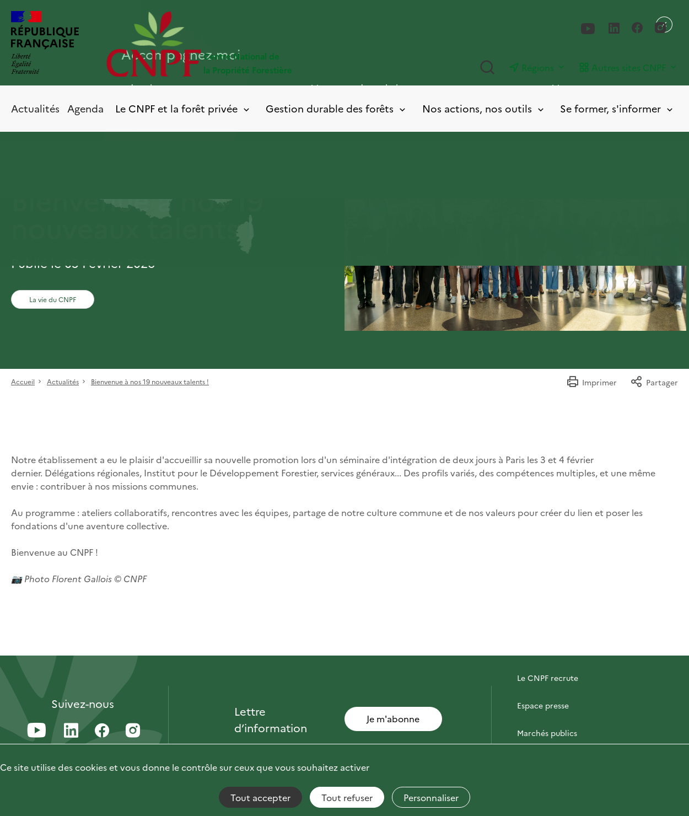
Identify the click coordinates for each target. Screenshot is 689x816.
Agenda (85, 108)
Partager (654, 382)
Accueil (23, 381)
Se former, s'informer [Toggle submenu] (617, 109)
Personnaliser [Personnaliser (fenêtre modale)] (431, 797)
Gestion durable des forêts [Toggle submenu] (336, 109)
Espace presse (543, 705)
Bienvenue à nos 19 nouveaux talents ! (150, 381)
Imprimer (591, 382)
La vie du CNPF (52, 299)
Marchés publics (547, 732)
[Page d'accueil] (225, 44)
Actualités (35, 108)
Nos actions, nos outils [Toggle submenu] (484, 109)
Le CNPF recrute (547, 677)
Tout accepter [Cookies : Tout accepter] (260, 797)
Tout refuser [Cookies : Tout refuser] (347, 797)
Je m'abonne (393, 718)
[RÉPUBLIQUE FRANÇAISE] (45, 44)
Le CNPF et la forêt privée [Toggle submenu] (183, 109)
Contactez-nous (547, 650)
